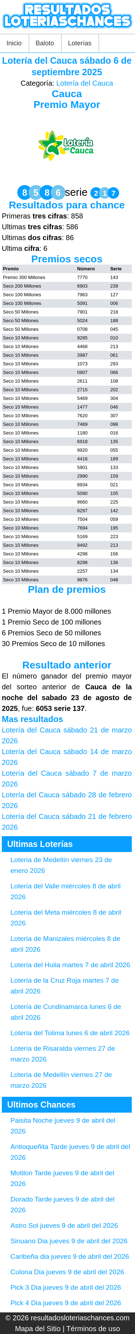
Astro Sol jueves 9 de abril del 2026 (64, 1225)
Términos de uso (93, 1329)
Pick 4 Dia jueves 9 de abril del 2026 (65, 1303)
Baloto (45, 43)
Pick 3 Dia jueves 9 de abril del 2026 (65, 1287)
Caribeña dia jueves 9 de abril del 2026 (69, 1256)
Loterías (79, 43)
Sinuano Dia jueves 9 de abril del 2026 (68, 1241)
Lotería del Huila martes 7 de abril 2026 (70, 965)
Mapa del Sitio (38, 1329)
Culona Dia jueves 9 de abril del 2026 (67, 1272)
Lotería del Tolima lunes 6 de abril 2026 (70, 1033)
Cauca (67, 93)
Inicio (14, 43)
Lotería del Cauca (84, 83)
